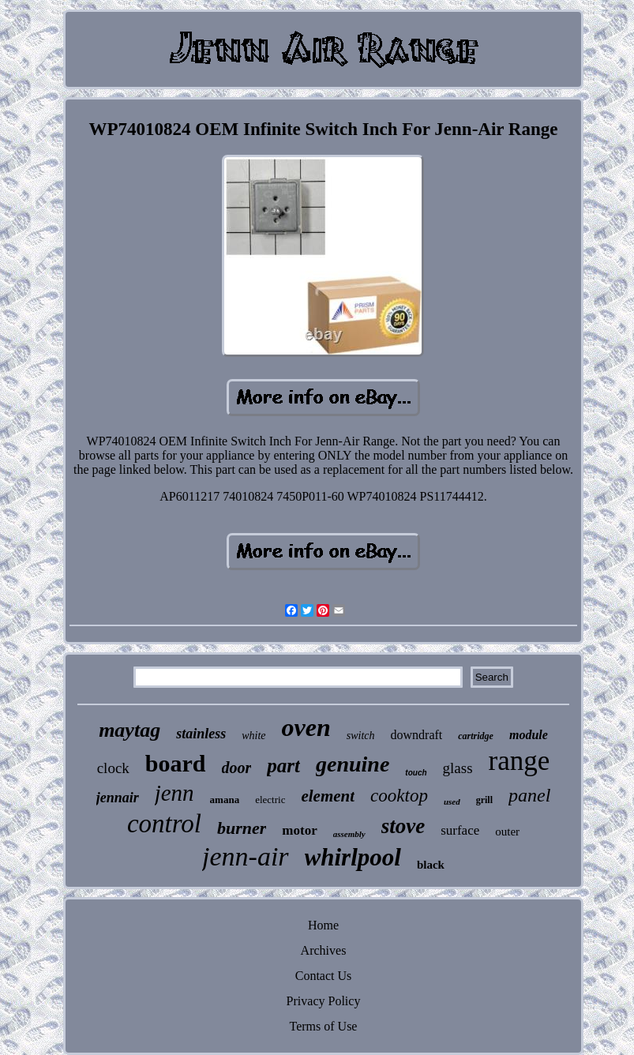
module (528, 735)
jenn (174, 792)
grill (484, 799)
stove (403, 826)
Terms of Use (324, 1026)
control (164, 823)
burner (241, 828)
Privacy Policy (324, 1001)
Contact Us (323, 975)
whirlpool (353, 857)
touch (415, 772)
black (431, 864)
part (283, 765)
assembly (349, 834)
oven (306, 727)
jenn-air (245, 856)
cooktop (399, 795)
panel (529, 795)
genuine (352, 764)
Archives (324, 950)
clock (113, 768)
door (237, 767)
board (175, 763)
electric (270, 799)
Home (323, 925)
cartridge (475, 736)
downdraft (417, 735)
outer (507, 831)
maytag (129, 730)
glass (458, 768)
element (328, 796)
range (519, 760)
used (452, 801)
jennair (117, 797)
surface (460, 830)
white (253, 736)
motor (299, 830)
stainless (201, 734)
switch (361, 736)
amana (225, 799)
